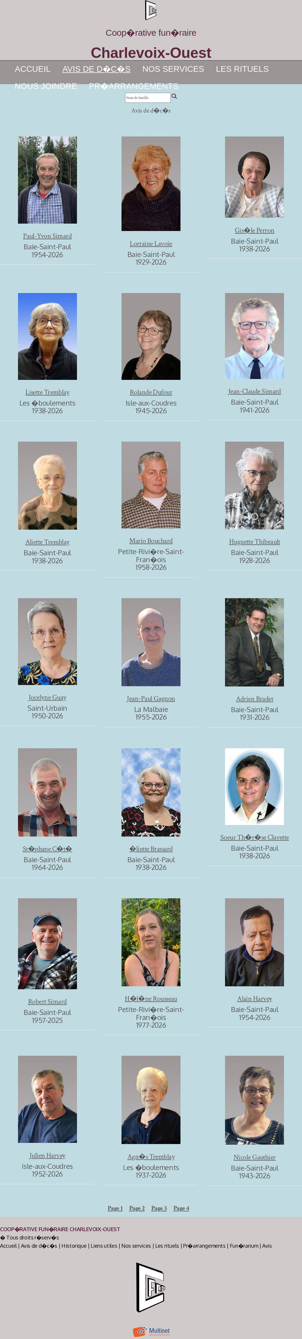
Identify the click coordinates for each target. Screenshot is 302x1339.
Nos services (173, 69)
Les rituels (242, 69)
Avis (267, 1245)
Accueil (32, 69)
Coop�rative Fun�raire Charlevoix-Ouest (60, 1229)
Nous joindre (46, 86)
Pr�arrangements (133, 86)
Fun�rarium (244, 1245)
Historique (74, 1245)
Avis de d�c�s (39, 1245)
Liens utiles (104, 1245)
